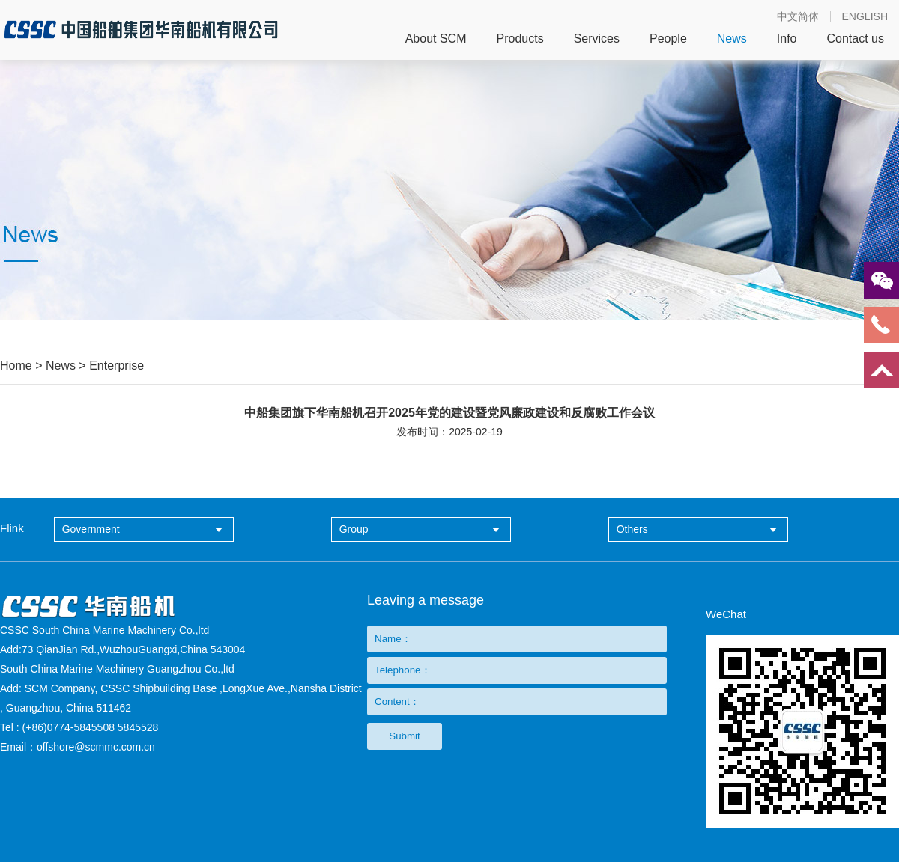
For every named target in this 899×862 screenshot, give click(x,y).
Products (519, 39)
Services (597, 39)
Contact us (855, 39)
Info (787, 39)
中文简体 (798, 16)
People (668, 39)
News (732, 39)
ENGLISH (865, 16)
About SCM (436, 39)
